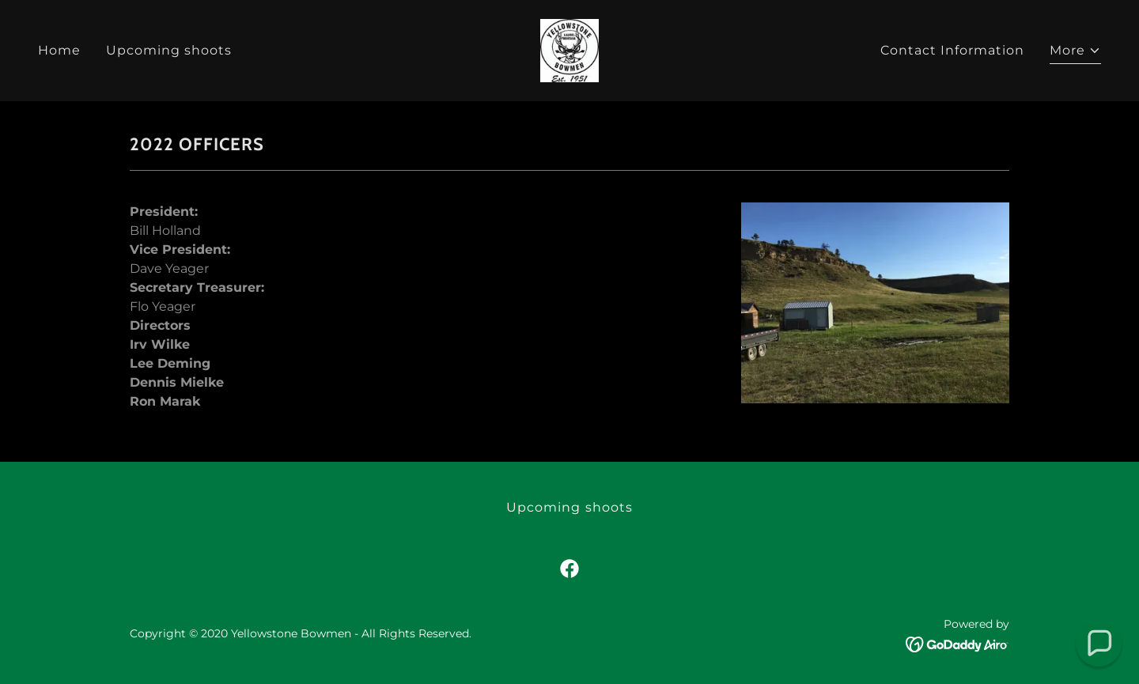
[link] (570, 49)
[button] (1075, 52)
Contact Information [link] (952, 50)
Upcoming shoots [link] (169, 50)
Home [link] (59, 50)
